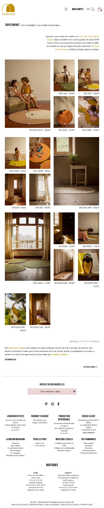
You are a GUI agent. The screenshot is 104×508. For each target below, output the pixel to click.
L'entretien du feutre (15, 448)
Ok (74, 391)
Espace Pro (39, 443)
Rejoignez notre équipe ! (15, 455)
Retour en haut (90, 367)
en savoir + (15, 430)
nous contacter (89, 432)
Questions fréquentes (88, 453)
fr (88, 9)
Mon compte (89, 443)
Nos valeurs (15, 446)
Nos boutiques (15, 450)
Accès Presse (40, 446)
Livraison (88, 446)
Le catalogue (15, 453)
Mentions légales (64, 450)
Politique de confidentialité (64, 448)
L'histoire (15, 443)
